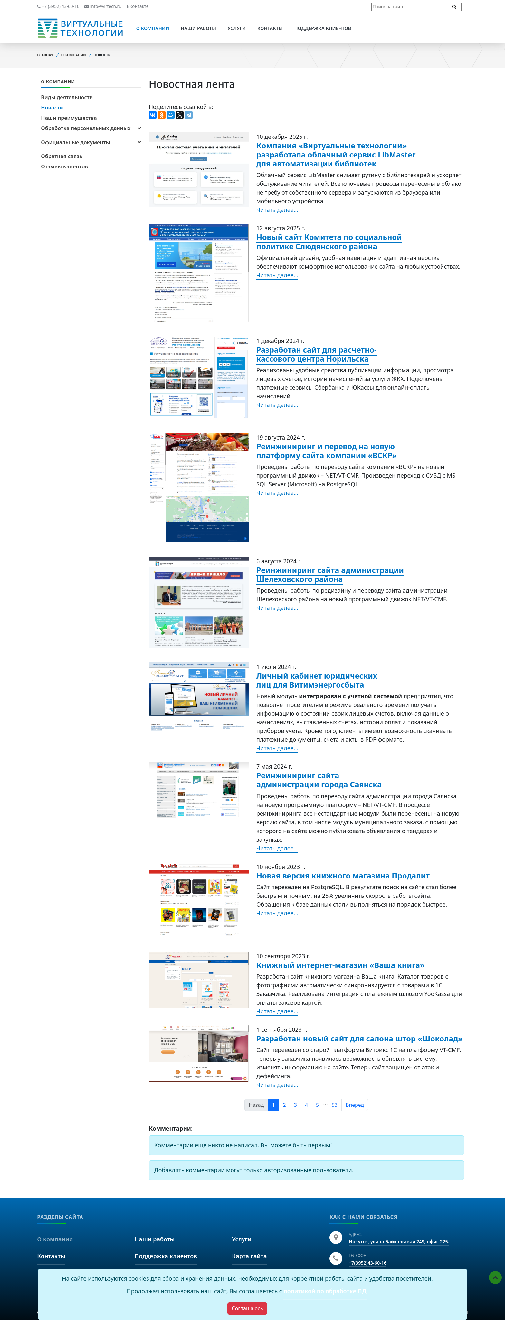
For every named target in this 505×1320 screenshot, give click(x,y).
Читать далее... (277, 210)
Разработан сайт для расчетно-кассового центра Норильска (316, 354)
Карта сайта (249, 1256)
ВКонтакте (137, 6)
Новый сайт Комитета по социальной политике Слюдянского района (329, 241)
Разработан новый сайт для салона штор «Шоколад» (359, 1038)
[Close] (247, 1308)
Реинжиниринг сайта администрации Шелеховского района (330, 574)
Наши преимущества (69, 117)
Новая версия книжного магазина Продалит (343, 875)
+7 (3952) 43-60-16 (58, 6)
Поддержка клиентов (322, 28)
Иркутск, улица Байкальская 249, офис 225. (399, 1242)
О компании (152, 28)
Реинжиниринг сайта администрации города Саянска (319, 780)
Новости (52, 107)
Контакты (270, 28)
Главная (45, 54)
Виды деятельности (67, 97)
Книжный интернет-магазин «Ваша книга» (340, 965)
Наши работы (198, 28)
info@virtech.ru (102, 6)
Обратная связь (61, 156)
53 (335, 1104)
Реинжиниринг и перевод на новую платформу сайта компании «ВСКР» (326, 451)
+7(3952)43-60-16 (367, 1263)
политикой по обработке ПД (324, 1291)
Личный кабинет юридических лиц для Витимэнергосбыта (316, 680)
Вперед (355, 1104)
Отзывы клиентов (64, 166)
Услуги (237, 28)
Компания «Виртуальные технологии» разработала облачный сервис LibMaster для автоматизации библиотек (335, 154)
